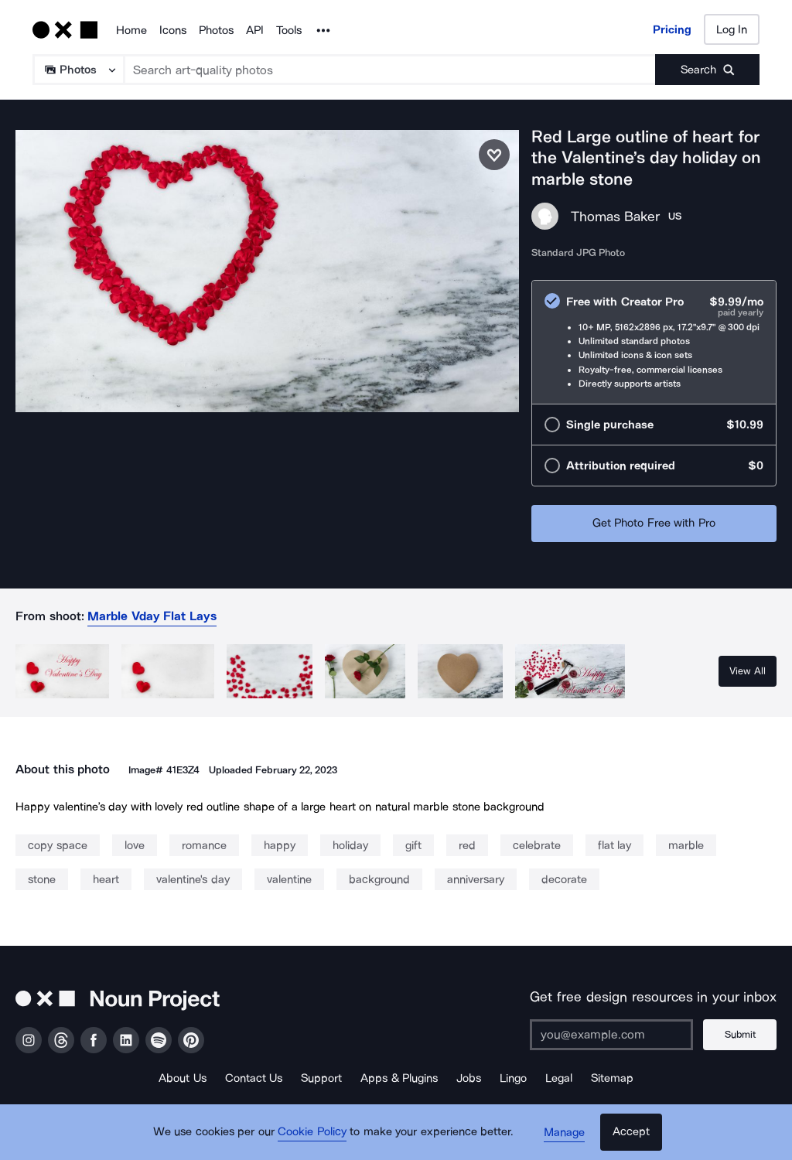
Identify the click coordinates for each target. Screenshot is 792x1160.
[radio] (654, 342)
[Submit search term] (707, 69)
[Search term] (390, 69)
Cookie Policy (312, 1133)
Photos (216, 30)
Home (131, 30)
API (255, 30)
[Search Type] (77, 69)
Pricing (672, 29)
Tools (289, 30)
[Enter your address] (610, 1034)
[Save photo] (494, 154)
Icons (172, 30)
